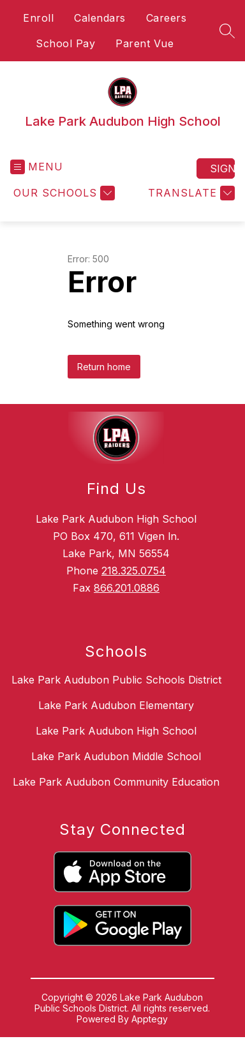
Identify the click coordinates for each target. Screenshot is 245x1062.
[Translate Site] (190, 193)
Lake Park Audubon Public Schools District (116, 679)
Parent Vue (144, 43)
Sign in (222, 168)
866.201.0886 (127, 587)
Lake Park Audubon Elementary (116, 705)
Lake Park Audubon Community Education (116, 781)
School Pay (65, 43)
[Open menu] (36, 167)
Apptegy (149, 1018)
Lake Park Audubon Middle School (116, 756)
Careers (166, 17)
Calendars (100, 17)
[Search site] (227, 30)
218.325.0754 (133, 570)
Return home (104, 366)
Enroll (38, 17)
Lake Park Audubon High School (116, 730)
